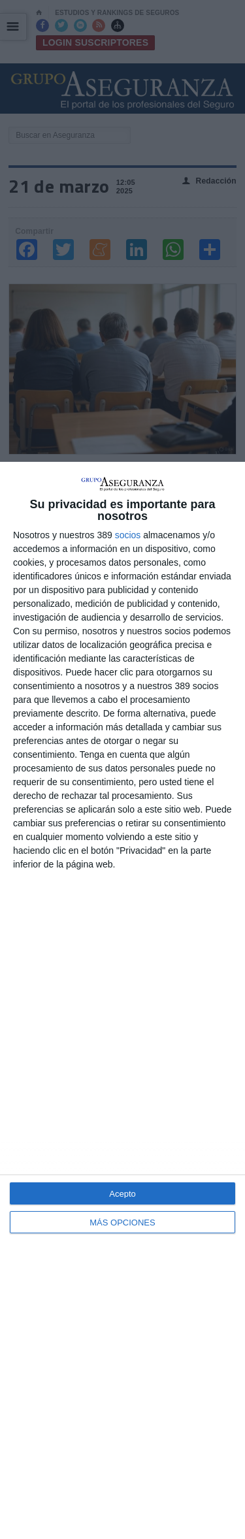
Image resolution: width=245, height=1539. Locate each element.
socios (128, 535)
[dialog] (122, 1000)
